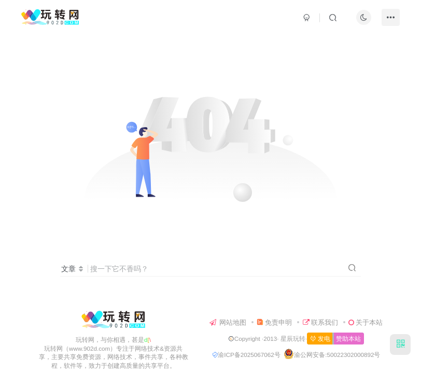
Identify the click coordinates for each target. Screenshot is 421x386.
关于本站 (365, 322)
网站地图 (227, 322)
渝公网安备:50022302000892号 (337, 354)
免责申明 (274, 322)
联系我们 (320, 322)
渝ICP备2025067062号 (246, 354)
